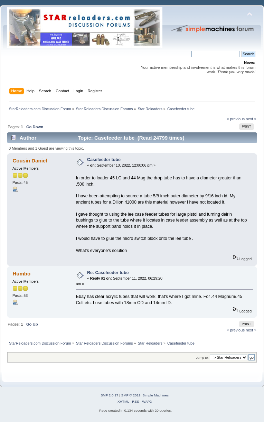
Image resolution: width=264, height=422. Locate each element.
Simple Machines (155, 395)
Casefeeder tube (104, 159)
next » (251, 119)
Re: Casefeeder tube (108, 272)
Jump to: (202, 357)
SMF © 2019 (131, 395)
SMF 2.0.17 (110, 395)
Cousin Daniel (29, 160)
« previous (236, 119)
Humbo (21, 273)
